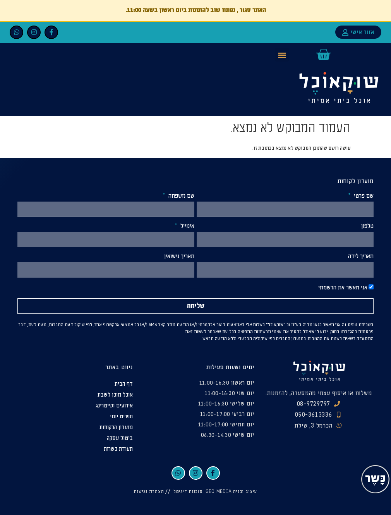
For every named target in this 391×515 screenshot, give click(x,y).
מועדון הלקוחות (116, 427)
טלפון (367, 226)
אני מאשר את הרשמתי (342, 288)
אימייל (186, 226)
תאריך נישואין (179, 256)
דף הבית (124, 384)
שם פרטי (363, 196)
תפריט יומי (121, 416)
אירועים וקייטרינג (114, 405)
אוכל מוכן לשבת (115, 395)
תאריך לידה (361, 256)
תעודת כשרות (118, 449)
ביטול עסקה (120, 438)
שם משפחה (180, 196)
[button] (282, 55)
